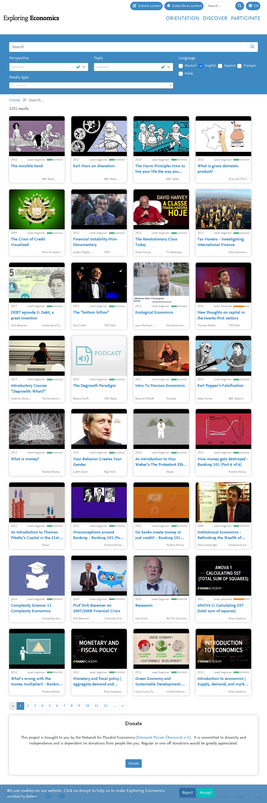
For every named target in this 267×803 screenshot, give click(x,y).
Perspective (19, 58)
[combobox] (91, 85)
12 (105, 706)
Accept (205, 793)
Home (14, 100)
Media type (19, 77)
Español (229, 65)
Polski (189, 73)
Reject (187, 793)
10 (87, 706)
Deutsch (191, 65)
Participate (245, 18)
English (210, 65)
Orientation (182, 18)
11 (96, 706)
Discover (215, 18)
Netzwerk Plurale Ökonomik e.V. (163, 738)
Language (187, 58)
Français (250, 65)
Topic (98, 58)
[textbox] (91, 86)
